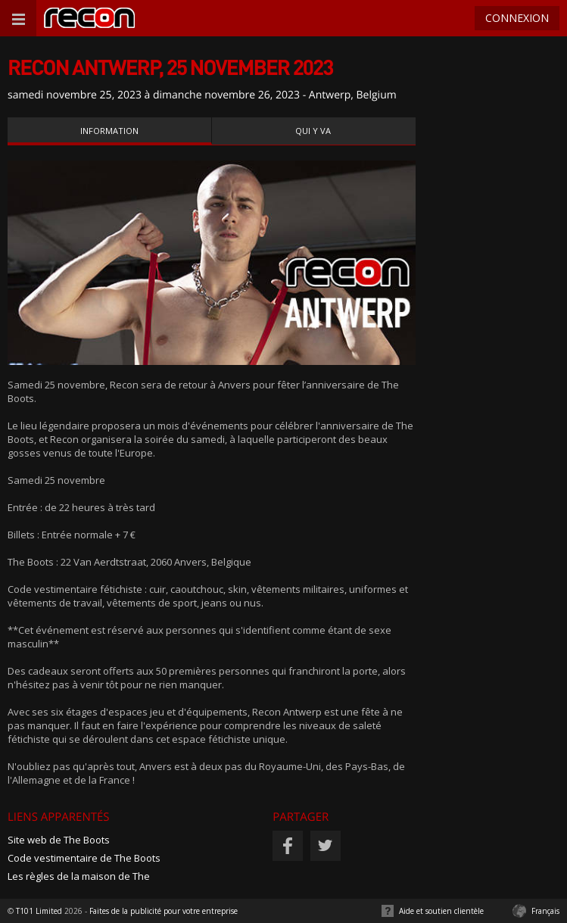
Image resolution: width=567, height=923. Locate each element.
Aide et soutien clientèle (441, 911)
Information (109, 130)
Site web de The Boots (59, 840)
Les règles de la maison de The (79, 876)
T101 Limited (39, 911)
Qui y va (313, 130)
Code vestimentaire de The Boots (84, 858)
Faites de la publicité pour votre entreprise (163, 911)
